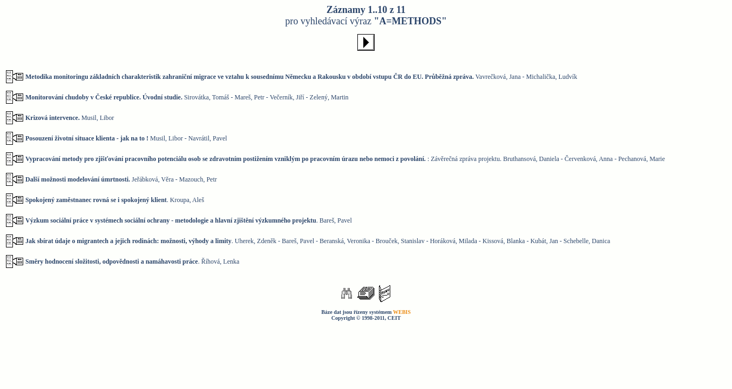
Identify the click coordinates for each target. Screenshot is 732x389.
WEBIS (402, 312)
